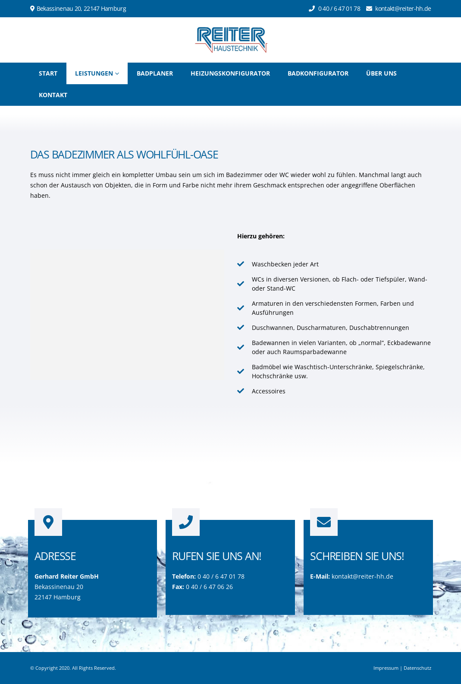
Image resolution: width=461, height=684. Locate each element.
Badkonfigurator (318, 73)
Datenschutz (417, 668)
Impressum (385, 668)
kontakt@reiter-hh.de (362, 576)
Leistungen (94, 73)
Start (48, 73)
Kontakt (53, 95)
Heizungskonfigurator (230, 73)
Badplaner (155, 73)
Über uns (381, 73)
